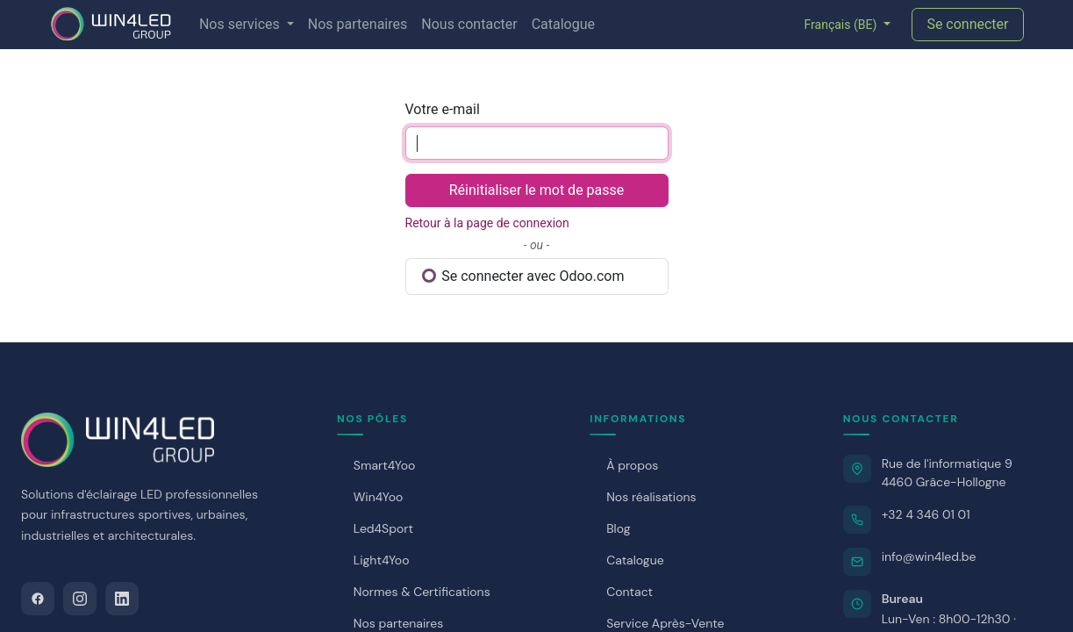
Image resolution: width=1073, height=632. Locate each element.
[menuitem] (246, 24)
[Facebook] (37, 598)
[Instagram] (80, 598)
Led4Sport (383, 528)
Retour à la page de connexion (487, 223)
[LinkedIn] (122, 598)
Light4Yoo (382, 560)
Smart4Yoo (384, 465)
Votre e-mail (442, 109)
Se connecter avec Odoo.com (523, 276)
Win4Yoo (379, 497)
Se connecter (967, 24)
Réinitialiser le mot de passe (537, 190)
